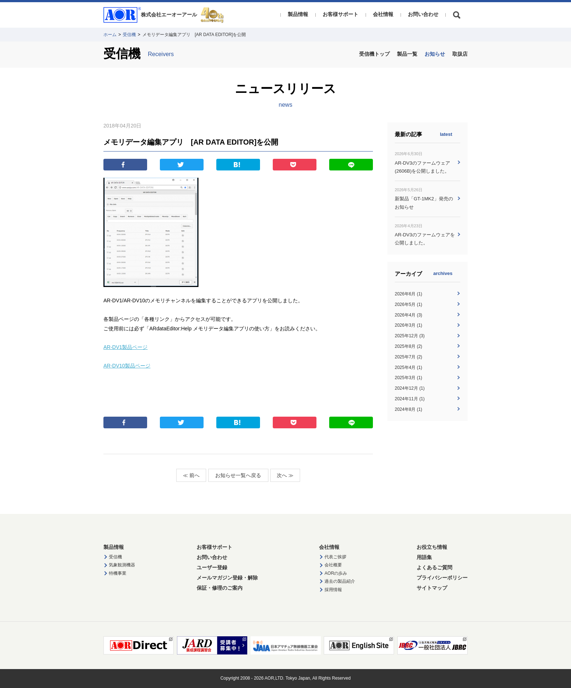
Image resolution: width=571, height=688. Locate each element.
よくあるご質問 (434, 567)
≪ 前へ (191, 475)
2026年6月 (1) (408, 293)
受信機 (129, 34)
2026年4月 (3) (408, 315)
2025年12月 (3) (410, 335)
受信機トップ (374, 54)
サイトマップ (432, 587)
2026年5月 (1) (408, 304)
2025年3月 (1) (408, 377)
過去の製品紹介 (339, 581)
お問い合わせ (423, 14)
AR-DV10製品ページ (126, 366)
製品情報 (298, 14)
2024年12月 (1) (410, 388)
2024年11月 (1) (410, 398)
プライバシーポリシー (442, 577)
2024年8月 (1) (408, 409)
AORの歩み (335, 573)
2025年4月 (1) (408, 367)
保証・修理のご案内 (220, 587)
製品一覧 (407, 54)
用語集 (424, 557)
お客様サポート (340, 14)
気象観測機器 (122, 564)
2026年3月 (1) (408, 325)
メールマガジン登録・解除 (227, 577)
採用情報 (333, 589)
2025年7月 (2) (408, 356)
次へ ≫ (285, 475)
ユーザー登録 (212, 567)
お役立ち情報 (432, 547)
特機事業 (117, 573)
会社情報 (383, 14)
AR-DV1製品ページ (125, 347)
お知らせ (435, 54)
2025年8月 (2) (408, 346)
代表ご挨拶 (335, 556)
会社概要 (333, 564)
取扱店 (460, 54)
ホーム (110, 34)
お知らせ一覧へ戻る (238, 475)
